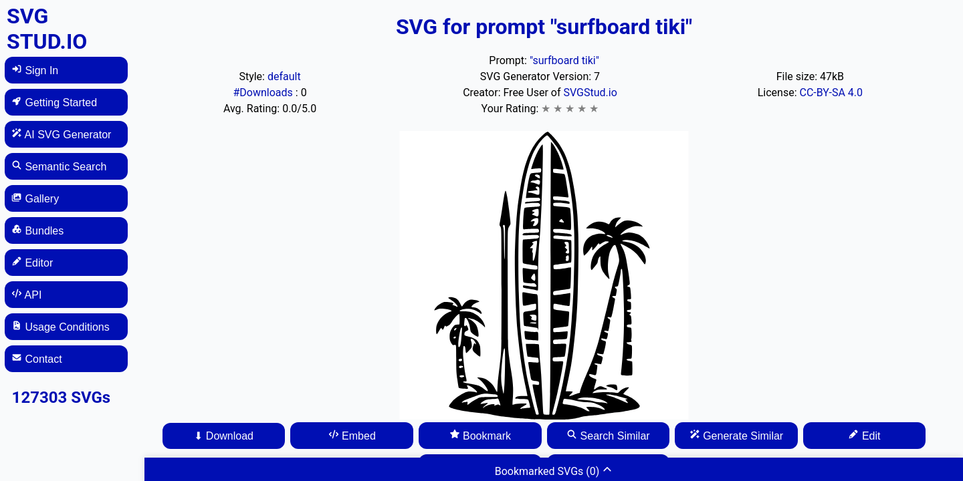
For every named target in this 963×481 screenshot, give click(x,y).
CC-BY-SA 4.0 (831, 92)
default (284, 76)
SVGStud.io (590, 92)
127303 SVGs (61, 397)
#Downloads (264, 92)
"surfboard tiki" (564, 60)
